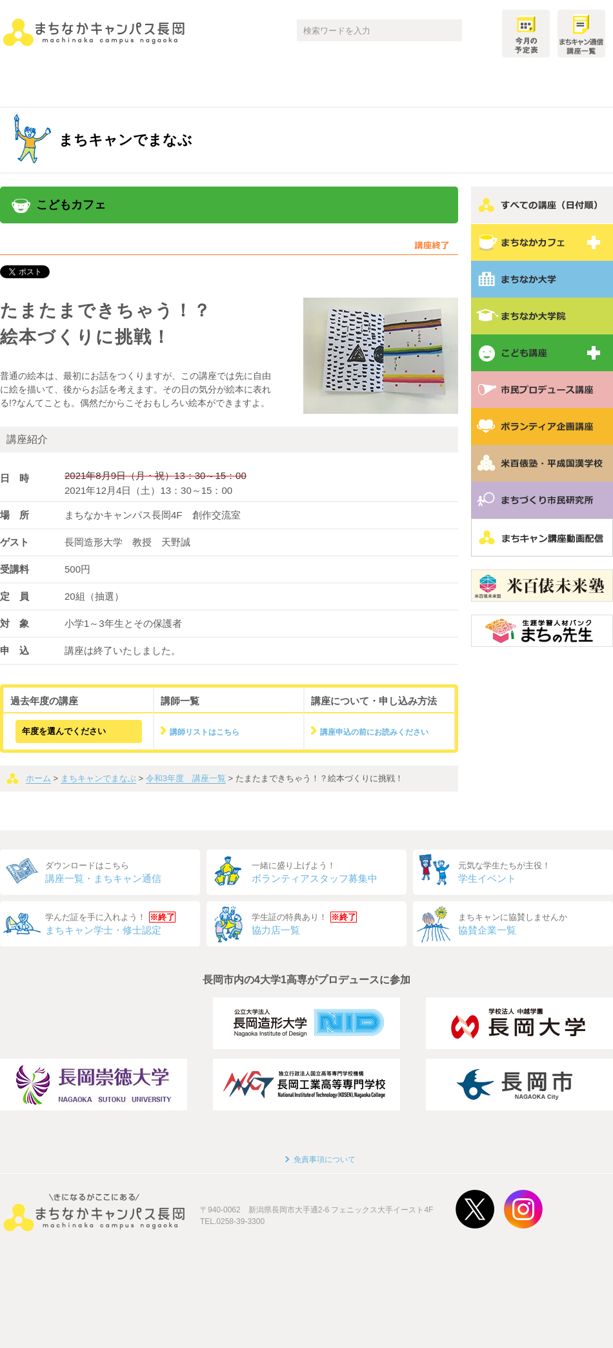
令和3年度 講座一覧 (186, 778)
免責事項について (325, 1159)
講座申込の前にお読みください (374, 732)
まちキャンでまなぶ (98, 778)
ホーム (38, 778)
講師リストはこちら (204, 732)
